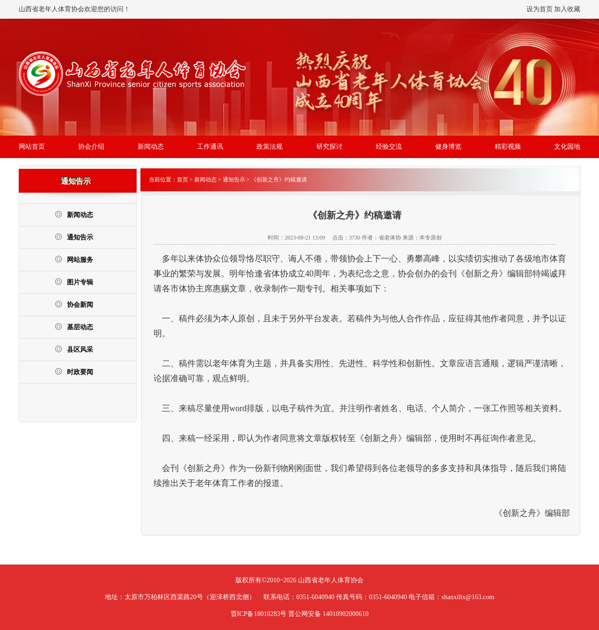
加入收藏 (567, 9)
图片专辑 (74, 282)
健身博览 (448, 146)
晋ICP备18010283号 (259, 613)
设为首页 (539, 9)
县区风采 (74, 349)
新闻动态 (151, 146)
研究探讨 (329, 146)
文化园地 (567, 146)
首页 (182, 179)
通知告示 (74, 237)
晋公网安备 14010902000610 (328, 613)
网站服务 (74, 259)
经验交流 (389, 146)
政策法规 (269, 146)
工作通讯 (210, 146)
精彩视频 (508, 146)
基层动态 (74, 327)
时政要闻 (74, 372)
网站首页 (32, 146)
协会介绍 (91, 146)
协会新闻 (74, 304)
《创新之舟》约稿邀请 (279, 179)
